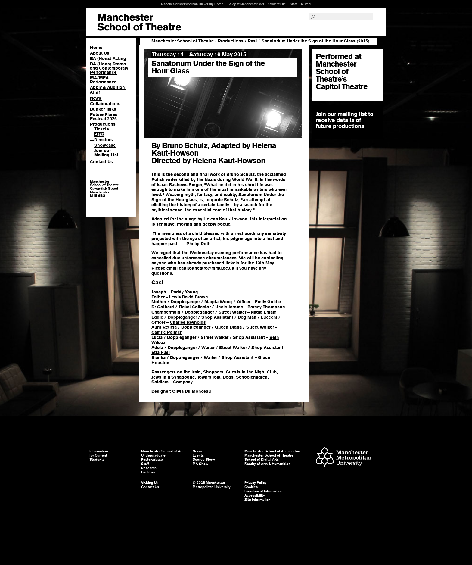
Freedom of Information (263, 491)
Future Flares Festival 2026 (103, 116)
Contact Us (101, 161)
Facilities (148, 472)
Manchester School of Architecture (272, 451)
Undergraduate (153, 455)
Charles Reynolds (188, 322)
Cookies (251, 487)
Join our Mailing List (106, 152)
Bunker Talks (103, 109)
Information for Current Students (98, 455)
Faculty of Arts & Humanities (267, 464)
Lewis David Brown (188, 297)
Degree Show (204, 459)
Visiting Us (149, 483)
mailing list (352, 114)
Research (149, 468)
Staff (293, 4)
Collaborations (105, 103)
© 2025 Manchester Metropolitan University (212, 485)
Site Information (257, 500)
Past (99, 134)
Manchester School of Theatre (182, 41)
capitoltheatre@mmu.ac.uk (206, 268)
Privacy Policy (255, 483)
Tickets (101, 128)
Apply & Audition (107, 87)
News (95, 98)
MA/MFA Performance (103, 79)
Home (96, 47)
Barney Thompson (266, 306)
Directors (103, 139)
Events (198, 455)
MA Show (200, 464)
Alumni (306, 4)
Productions (103, 124)
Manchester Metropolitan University (343, 458)
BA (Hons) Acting (108, 58)
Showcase (105, 145)
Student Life (277, 4)
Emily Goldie (268, 301)
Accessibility (254, 495)
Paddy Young (184, 291)
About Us (99, 53)
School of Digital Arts (261, 459)
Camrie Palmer (166, 332)
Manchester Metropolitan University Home (192, 4)
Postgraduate (152, 459)
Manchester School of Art (139, 22)
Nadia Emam (264, 312)
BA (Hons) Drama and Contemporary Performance (109, 68)
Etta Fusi (160, 352)
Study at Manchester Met (246, 4)
